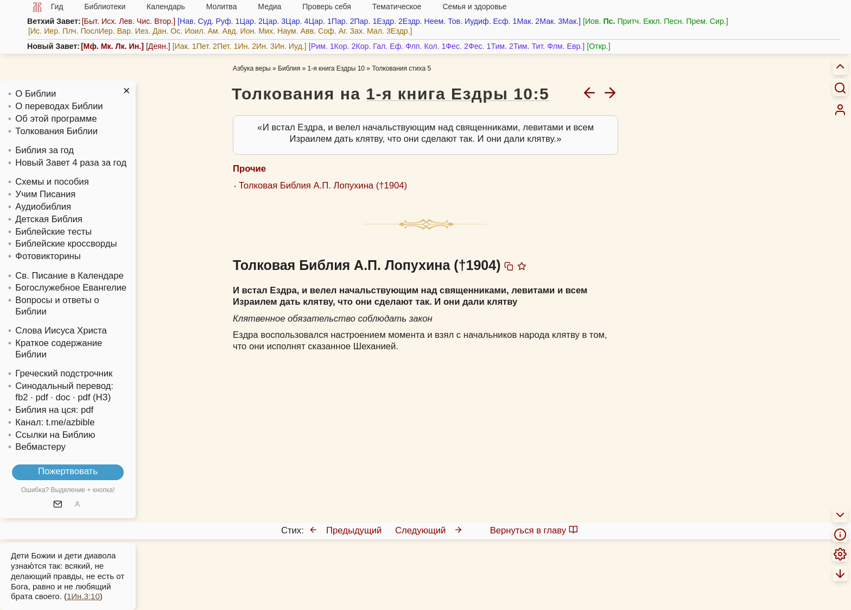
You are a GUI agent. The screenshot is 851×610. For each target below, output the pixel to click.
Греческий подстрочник (63, 373)
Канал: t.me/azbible (54, 422)
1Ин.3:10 (83, 596)
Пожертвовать (68, 471)
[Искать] (840, 87)
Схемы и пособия (51, 182)
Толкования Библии (56, 131)
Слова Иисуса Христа (60, 330)
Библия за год (44, 150)
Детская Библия (48, 219)
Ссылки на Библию (55, 435)
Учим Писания (45, 194)
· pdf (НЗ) (92, 397)
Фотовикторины (47, 256)
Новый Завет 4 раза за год (70, 163)
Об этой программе (56, 119)
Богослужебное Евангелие (70, 287)
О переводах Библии (59, 106)
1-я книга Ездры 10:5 (457, 94)
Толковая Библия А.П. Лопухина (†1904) (323, 185)
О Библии (35, 94)
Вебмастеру (40, 447)
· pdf (39, 397)
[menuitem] (840, 109)
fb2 (21, 397)
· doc (60, 397)
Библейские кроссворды (66, 243)
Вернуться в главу (534, 530)
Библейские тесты (53, 232)
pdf (87, 410)
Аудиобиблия (43, 207)
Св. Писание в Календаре (69, 276)
